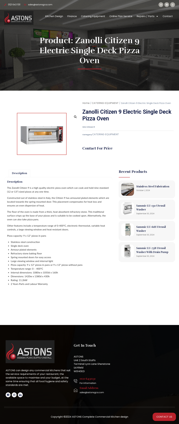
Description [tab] (22, 174)
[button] (75, 117)
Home (86, 103)
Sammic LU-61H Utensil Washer (148, 231)
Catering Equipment (93, 16)
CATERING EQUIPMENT (105, 103)
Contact (168, 16)
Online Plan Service (120, 16)
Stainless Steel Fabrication (147, 188)
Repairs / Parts (147, 16)
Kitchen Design (54, 16)
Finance (72, 16)
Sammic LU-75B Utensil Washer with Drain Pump (154, 254)
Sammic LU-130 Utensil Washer (154, 209)
